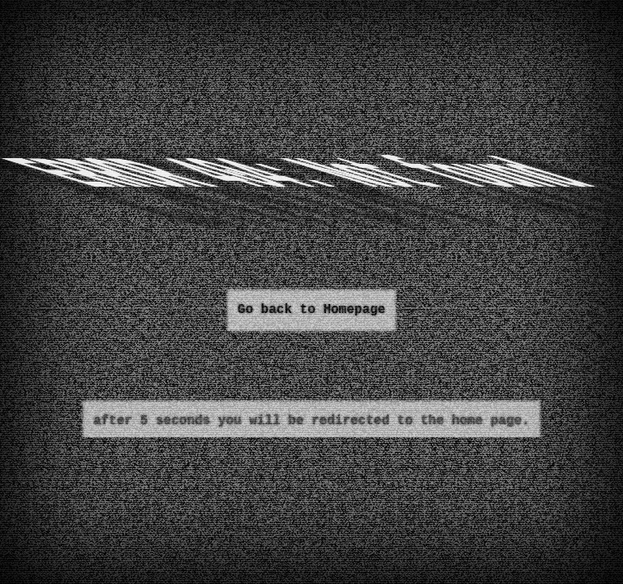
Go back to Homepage (311, 310)
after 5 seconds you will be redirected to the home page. (311, 421)
